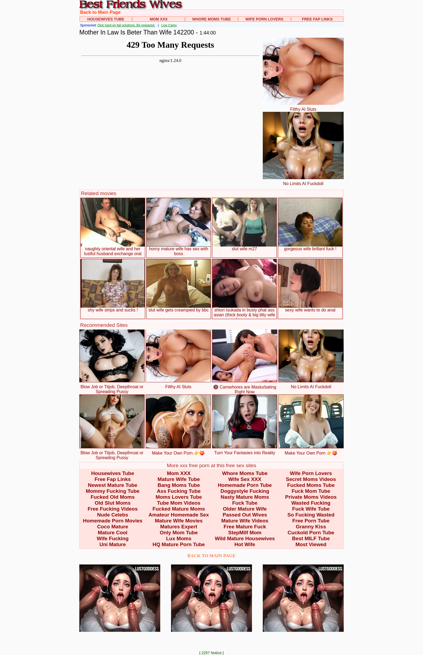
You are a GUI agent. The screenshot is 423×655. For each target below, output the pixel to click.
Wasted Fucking (310, 503)
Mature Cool (113, 532)
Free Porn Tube (311, 521)
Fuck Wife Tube (311, 509)
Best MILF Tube (311, 538)
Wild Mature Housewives (245, 538)
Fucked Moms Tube (311, 485)
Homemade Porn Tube (245, 485)
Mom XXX (159, 19)
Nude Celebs (112, 515)
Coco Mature (112, 526)
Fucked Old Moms (113, 497)
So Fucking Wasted (311, 515)
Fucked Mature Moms (178, 509)
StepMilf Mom (245, 532)
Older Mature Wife (245, 509)
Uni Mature (112, 544)
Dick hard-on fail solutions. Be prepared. (126, 25)
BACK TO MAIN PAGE (211, 555)
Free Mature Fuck (245, 526)
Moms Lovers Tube (179, 497)
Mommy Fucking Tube (112, 491)
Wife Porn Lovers (264, 19)
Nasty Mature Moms (245, 497)
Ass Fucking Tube (178, 491)
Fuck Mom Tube (311, 491)
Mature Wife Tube (179, 479)
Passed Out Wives (245, 515)
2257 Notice (212, 653)
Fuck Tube (245, 503)
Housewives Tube (105, 19)
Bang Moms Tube (179, 485)
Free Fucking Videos (113, 509)
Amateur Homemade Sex (179, 515)
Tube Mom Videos (178, 503)
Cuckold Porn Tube (311, 532)
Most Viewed (310, 544)
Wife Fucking (112, 538)
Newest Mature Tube (112, 485)
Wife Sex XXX (244, 479)
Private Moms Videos (311, 497)
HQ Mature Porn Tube (179, 544)
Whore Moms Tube (211, 19)
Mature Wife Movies (179, 521)
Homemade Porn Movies (112, 521)
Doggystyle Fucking (244, 491)
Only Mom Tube (179, 532)
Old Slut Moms (113, 503)
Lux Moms (179, 538)
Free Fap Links (317, 19)
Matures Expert (178, 526)
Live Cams (169, 25)
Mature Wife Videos (244, 521)
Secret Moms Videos (311, 479)
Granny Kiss (311, 526)
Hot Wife (244, 544)
